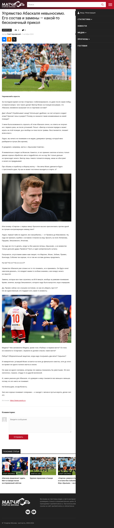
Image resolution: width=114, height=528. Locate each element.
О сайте (81, 523)
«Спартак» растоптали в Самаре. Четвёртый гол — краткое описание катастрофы (98, 480)
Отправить (18, 437)
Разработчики (91, 523)
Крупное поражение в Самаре (41, 478)
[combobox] (66, 4)
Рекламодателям (105, 523)
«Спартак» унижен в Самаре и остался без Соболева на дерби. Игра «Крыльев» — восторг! (71, 480)
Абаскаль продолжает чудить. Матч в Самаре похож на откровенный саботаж (14, 480)
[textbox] (66, 4)
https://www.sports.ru (18, 400)
